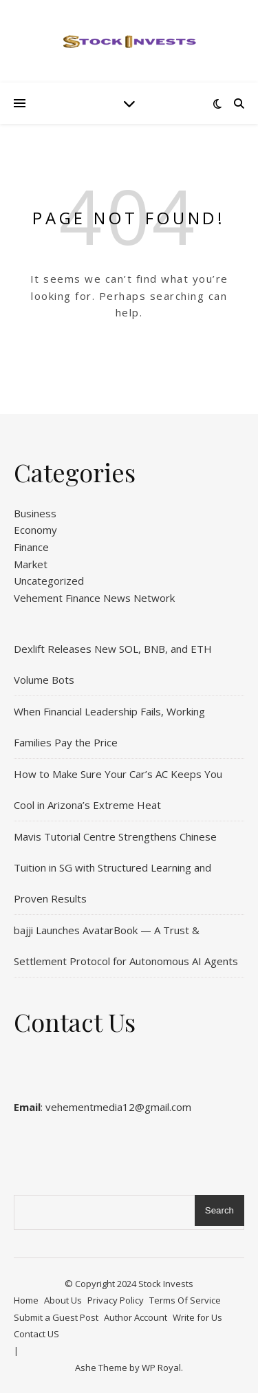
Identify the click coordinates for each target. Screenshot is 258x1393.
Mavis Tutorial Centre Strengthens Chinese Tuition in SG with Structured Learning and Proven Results (115, 867)
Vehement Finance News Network (94, 598)
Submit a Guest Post (56, 1317)
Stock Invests (165, 1283)
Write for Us (197, 1317)
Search (219, 1210)
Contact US (36, 1334)
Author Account (135, 1317)
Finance (31, 547)
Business (35, 513)
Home (26, 1300)
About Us (63, 1300)
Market (30, 564)
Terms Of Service (185, 1300)
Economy (35, 530)
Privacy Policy (115, 1300)
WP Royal (161, 1367)
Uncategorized (49, 580)
